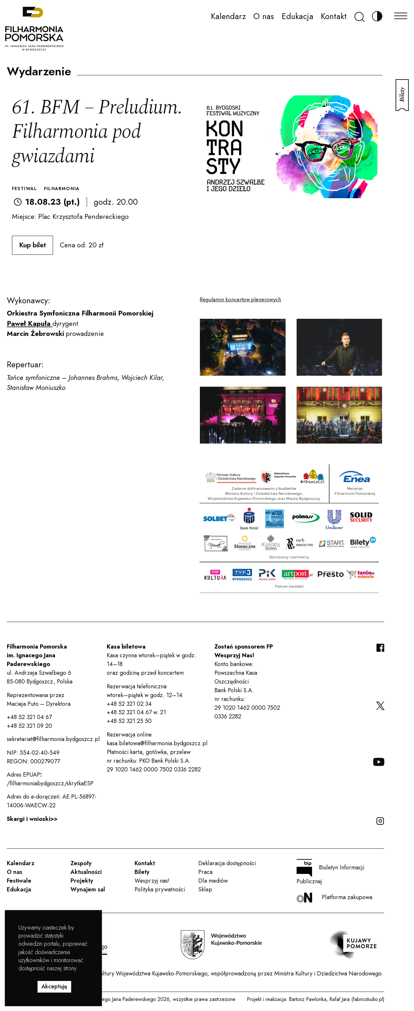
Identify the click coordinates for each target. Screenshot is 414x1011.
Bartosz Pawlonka (307, 999)
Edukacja (297, 16)
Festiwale (19, 881)
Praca (205, 872)
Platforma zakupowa (334, 898)
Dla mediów (213, 881)
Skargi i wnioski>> (32, 819)
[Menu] (400, 14)
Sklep (205, 889)
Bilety (142, 872)
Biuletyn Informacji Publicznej (330, 872)
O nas (263, 16)
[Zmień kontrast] (377, 16)
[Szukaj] (359, 16)
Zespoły (81, 863)
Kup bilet (32, 245)
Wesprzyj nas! (152, 881)
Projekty (82, 881)
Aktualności (86, 872)
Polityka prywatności (160, 889)
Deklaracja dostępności (227, 863)
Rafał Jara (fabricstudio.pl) (357, 999)
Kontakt (334, 16)
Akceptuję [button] (54, 986)
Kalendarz (228, 16)
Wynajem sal (88, 889)
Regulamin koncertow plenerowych (240, 299)
